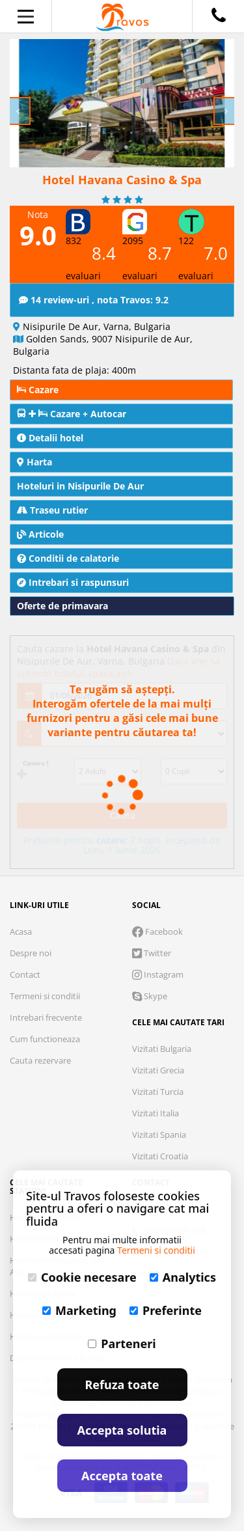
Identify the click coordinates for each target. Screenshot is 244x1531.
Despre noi (30, 953)
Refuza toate (122, 1384)
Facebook (157, 931)
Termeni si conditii (45, 996)
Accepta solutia (122, 1430)
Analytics (183, 1277)
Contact (25, 974)
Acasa (21, 931)
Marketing (79, 1310)
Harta (34, 462)
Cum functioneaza (45, 1039)
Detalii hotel (50, 438)
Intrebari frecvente (46, 1017)
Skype (149, 996)
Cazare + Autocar (71, 413)
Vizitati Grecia (158, 1070)
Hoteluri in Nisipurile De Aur (80, 486)
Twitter (151, 953)
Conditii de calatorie (68, 558)
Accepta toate (122, 1475)
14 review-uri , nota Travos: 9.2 (94, 300)
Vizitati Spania (159, 1134)
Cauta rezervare (40, 1060)
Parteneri (122, 1343)
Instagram (157, 974)
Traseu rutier (52, 510)
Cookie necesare (82, 1277)
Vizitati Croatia (160, 1156)
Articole (40, 534)
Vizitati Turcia (157, 1091)
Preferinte (165, 1310)
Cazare (38, 389)
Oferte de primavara (62, 606)
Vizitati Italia (155, 1113)
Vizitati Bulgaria (161, 1049)
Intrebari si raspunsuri (73, 582)
